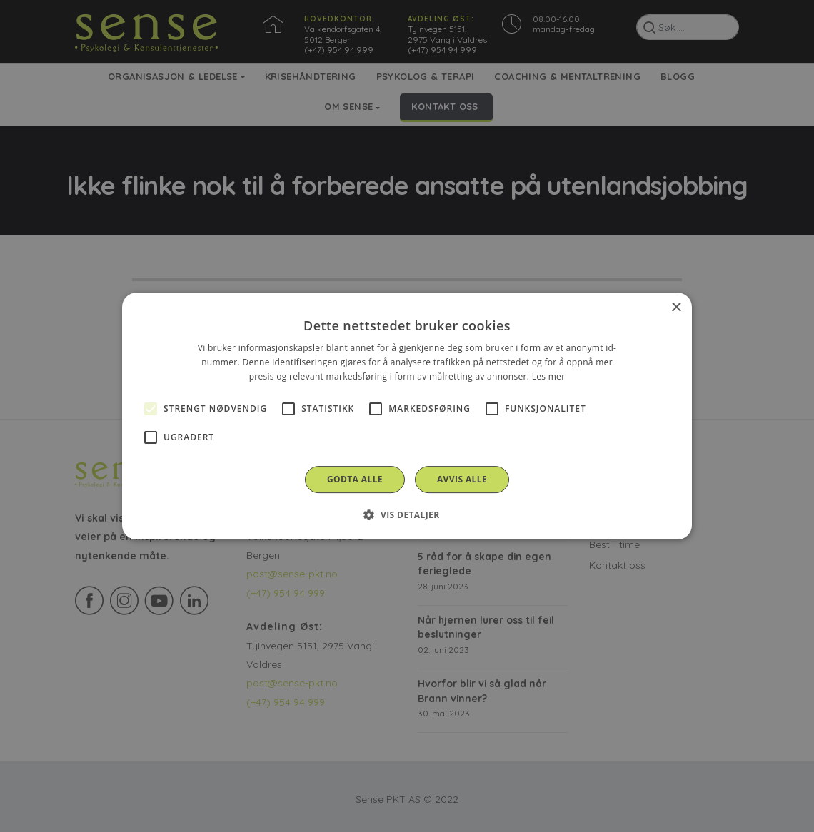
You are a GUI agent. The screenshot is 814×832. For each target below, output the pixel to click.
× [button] (675, 308)
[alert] (407, 416)
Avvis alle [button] (462, 479)
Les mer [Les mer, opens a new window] (549, 376)
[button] (406, 514)
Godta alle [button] (355, 479)
